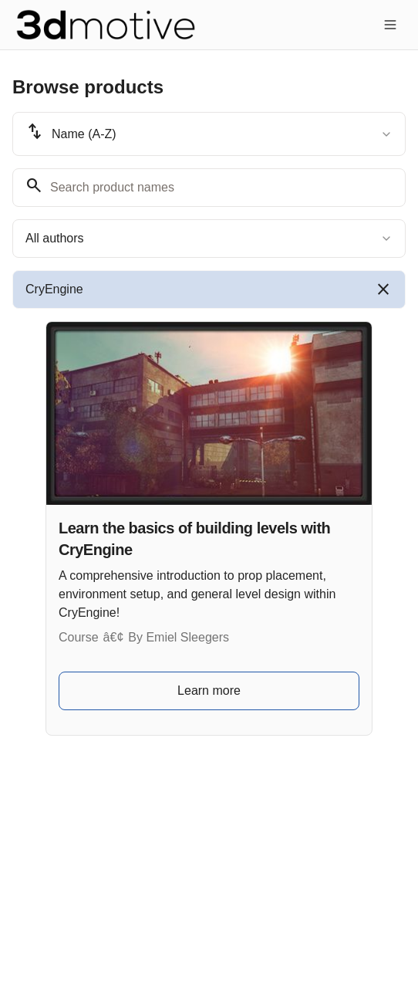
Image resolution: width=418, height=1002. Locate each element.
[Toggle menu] (390, 24)
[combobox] (209, 134)
